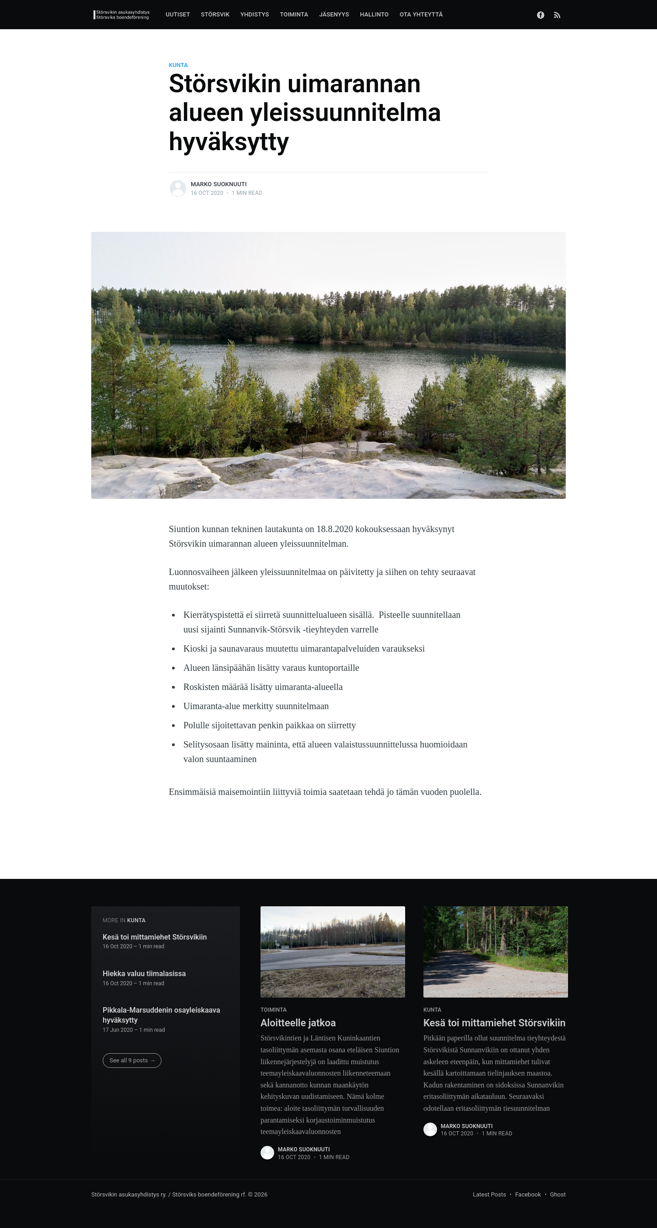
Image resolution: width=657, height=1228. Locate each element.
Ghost (558, 1194)
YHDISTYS (254, 14)
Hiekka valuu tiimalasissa (144, 973)
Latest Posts (489, 1194)
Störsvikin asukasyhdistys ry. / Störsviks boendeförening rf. (168, 1194)
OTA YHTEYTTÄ (421, 14)
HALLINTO (374, 14)
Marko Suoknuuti (219, 184)
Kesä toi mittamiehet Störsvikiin (155, 936)
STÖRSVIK (215, 14)
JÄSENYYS (334, 14)
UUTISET (178, 14)
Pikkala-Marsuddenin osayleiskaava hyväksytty (161, 1015)
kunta (178, 65)
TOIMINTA (294, 14)
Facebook (528, 1194)
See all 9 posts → (133, 1060)
